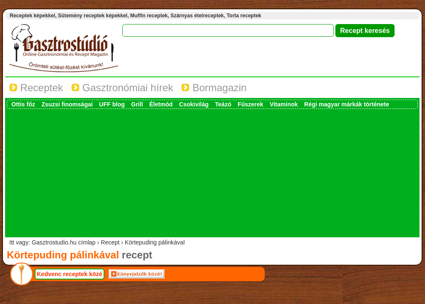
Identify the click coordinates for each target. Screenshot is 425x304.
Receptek (36, 87)
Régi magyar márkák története (346, 104)
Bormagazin (214, 87)
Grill (137, 104)
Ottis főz (23, 104)
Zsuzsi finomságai (67, 104)
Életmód (161, 104)
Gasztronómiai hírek (122, 87)
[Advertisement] (212, 172)
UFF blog (112, 104)
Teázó (223, 104)
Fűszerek (250, 104)
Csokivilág (193, 104)
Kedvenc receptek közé (69, 274)
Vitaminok (284, 104)
